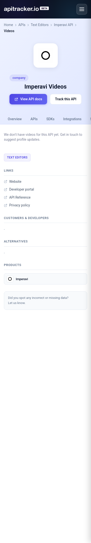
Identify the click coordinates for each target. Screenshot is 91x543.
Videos (9, 31)
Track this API (65, 99)
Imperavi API (63, 25)
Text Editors (40, 25)
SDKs (50, 119)
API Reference (17, 197)
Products (12, 265)
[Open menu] (81, 9)
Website (12, 182)
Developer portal (19, 189)
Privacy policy (17, 205)
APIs (21, 25)
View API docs (28, 99)
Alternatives (16, 241)
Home (8, 25)
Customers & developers (26, 218)
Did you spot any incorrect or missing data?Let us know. (38, 300)
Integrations (72, 119)
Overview (15, 119)
